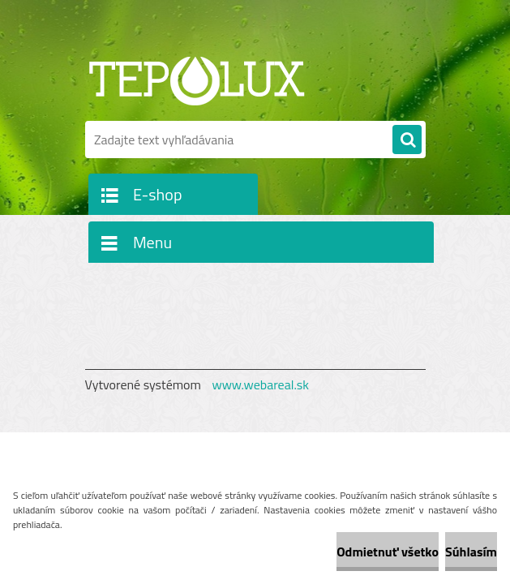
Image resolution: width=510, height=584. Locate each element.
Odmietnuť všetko (387, 551)
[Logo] (196, 78)
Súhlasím (471, 551)
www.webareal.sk (260, 384)
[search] (407, 140)
